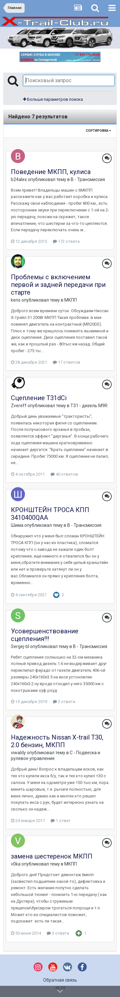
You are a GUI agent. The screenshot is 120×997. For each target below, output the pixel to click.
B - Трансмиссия (88, 179)
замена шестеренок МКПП (51, 856)
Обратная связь (60, 980)
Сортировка (98, 130)
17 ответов (66, 362)
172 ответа (66, 241)
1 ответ (61, 820)
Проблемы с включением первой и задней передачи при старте (58, 284)
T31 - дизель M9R (89, 405)
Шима (17, 525)
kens (15, 300)
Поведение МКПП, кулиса (51, 172)
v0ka (15, 863)
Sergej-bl (20, 646)
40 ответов (64, 474)
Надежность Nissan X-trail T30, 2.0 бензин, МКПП (57, 741)
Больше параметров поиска (53, 99)
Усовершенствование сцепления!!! (44, 635)
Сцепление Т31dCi (39, 398)
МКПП (70, 300)
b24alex (19, 179)
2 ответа (64, 701)
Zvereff (19, 405)
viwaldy (18, 752)
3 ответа (58, 933)
